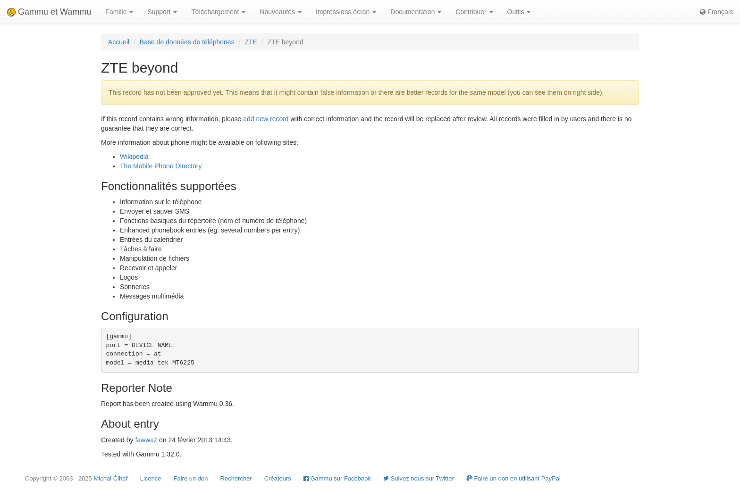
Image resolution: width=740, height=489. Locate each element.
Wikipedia (134, 156)
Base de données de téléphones (187, 42)
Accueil (118, 42)
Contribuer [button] (474, 12)
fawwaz (146, 440)
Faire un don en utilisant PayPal (513, 478)
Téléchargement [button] (218, 12)
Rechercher (236, 478)
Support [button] (162, 12)
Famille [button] (119, 12)
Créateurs (277, 478)
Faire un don (191, 478)
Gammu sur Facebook (337, 478)
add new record (266, 119)
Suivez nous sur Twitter (418, 478)
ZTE (250, 42)
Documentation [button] (415, 12)
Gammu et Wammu (49, 12)
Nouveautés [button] (281, 12)
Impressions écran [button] (346, 12)
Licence (150, 478)
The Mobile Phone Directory (161, 166)
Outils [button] (519, 12)
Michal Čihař (110, 478)
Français (716, 12)
